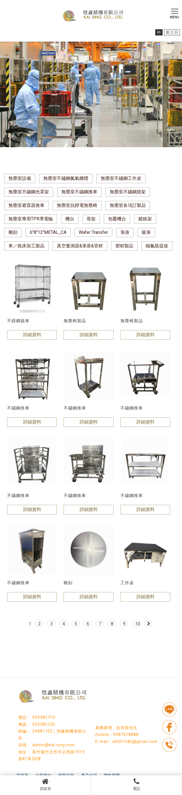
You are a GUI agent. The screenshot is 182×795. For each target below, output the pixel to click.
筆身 (124, 232)
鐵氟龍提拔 (157, 245)
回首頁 (45, 784)
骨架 (91, 218)
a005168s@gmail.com (135, 741)
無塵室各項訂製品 (128, 205)
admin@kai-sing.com (53, 745)
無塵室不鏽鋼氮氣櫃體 (65, 178)
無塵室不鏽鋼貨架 (128, 191)
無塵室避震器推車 (26, 205)
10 (137, 623)
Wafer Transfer (93, 232)
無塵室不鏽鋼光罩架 (28, 191)
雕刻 (12, 232)
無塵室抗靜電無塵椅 (77, 205)
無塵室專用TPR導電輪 (30, 218)
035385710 (43, 717)
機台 (69, 218)
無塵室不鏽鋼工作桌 (121, 178)
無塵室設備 (19, 178)
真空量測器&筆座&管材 (80, 245)
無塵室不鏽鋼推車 (79, 191)
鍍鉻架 (145, 218)
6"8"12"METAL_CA (48, 232)
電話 (137, 784)
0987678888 (126, 734)
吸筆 (146, 232)
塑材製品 (124, 245)
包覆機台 (117, 218)
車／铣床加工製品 (26, 245)
